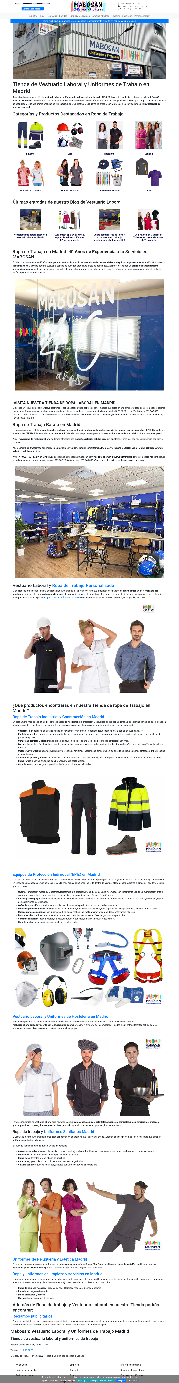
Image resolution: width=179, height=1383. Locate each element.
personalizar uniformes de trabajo (64, 597)
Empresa (74, 1364)
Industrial (33, 16)
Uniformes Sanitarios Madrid (69, 1131)
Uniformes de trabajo (130, 1364)
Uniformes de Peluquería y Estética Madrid (50, 1259)
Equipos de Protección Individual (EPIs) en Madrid (56, 874)
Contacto (74, 1370)
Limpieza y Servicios (80, 16)
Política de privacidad (26, 1370)
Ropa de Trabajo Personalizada (83, 585)
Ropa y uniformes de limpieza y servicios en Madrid (58, 1274)
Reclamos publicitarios (33, 1316)
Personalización (142, 16)
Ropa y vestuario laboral (132, 1370)
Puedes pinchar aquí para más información (96, 1380)
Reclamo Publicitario (122, 16)
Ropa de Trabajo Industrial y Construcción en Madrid (58, 717)
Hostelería (52, 16)
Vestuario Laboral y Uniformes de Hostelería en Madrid (60, 1016)
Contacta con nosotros (33, 9)
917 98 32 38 (26, 1350)
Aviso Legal (21, 1364)
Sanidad (63, 16)
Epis (42, 16)
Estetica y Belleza (100, 16)
